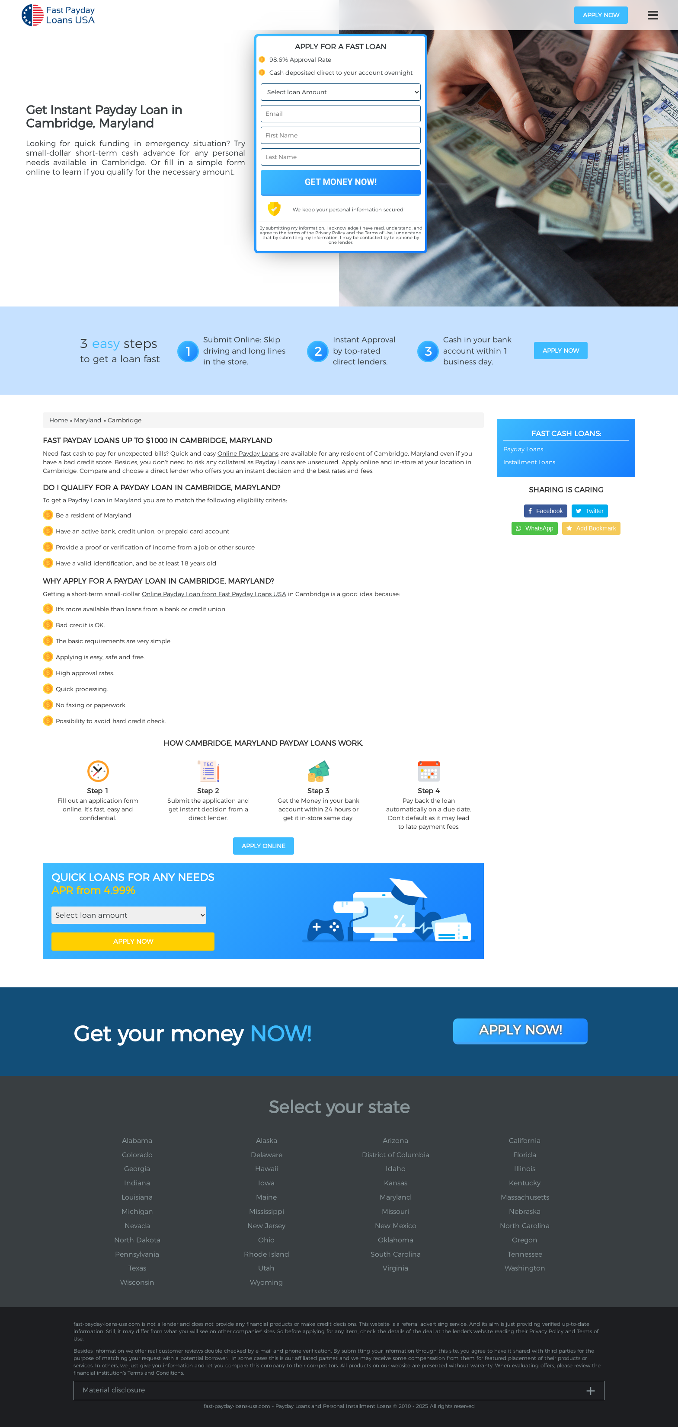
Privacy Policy (330, 233)
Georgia (137, 1169)
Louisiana (137, 1197)
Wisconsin (137, 1282)
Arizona (395, 1140)
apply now (601, 15)
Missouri (395, 1211)
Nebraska (524, 1211)
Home (58, 420)
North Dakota (137, 1240)
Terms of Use (379, 233)
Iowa (266, 1183)
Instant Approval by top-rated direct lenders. (364, 351)
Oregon (524, 1240)
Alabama (137, 1140)
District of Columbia (395, 1155)
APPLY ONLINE (263, 846)
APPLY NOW (133, 941)
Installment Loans (529, 462)
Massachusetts (525, 1197)
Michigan (137, 1211)
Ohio (266, 1240)
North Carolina (525, 1226)
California (524, 1140)
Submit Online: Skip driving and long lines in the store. (244, 351)
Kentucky (524, 1183)
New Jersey (266, 1226)
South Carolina (396, 1254)
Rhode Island (266, 1254)
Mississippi (266, 1211)
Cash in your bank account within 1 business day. (477, 351)
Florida (524, 1155)
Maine (266, 1197)
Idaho (396, 1169)
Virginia (395, 1268)
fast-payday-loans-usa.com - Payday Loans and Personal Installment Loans (297, 1406)
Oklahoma (395, 1240)
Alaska (266, 1140)
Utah (266, 1268)
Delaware (266, 1155)
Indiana (137, 1183)
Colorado (137, 1155)
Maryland (88, 420)
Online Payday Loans (247, 453)
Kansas (395, 1183)
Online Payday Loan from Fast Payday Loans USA (214, 594)
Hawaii (266, 1169)
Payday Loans (523, 449)
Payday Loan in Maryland (105, 500)
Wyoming (266, 1282)
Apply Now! (520, 1030)
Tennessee (525, 1254)
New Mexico (395, 1226)
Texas (137, 1268)
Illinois (524, 1169)
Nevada (137, 1226)
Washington (525, 1268)
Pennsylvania (137, 1254)
